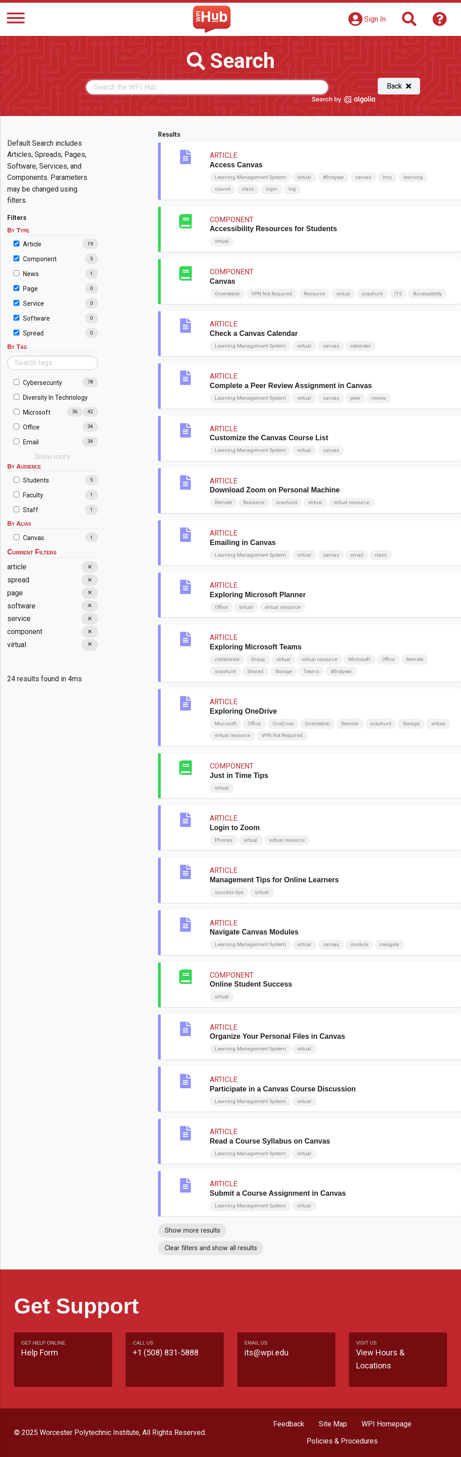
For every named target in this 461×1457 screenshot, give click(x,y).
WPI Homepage (386, 1424)
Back (399, 86)
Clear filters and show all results (211, 1248)
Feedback (288, 1424)
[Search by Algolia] (343, 101)
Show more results (192, 1230)
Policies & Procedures (342, 1441)
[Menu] (16, 20)
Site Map (333, 1424)
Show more (52, 456)
